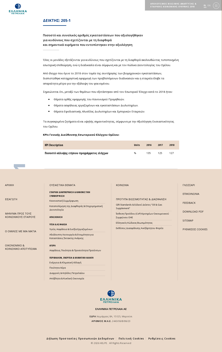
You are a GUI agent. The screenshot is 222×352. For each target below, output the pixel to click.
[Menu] (216, 5)
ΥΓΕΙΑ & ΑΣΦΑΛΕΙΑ (58, 224)
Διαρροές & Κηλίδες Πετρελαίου (67, 273)
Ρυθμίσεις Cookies (161, 338)
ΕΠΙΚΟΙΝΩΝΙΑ (191, 194)
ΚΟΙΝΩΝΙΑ (122, 185)
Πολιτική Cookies (131, 338)
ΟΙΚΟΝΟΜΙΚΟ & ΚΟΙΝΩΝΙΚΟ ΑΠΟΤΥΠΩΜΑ (21, 247)
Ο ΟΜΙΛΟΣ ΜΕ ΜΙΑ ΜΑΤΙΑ (20, 231)
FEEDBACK (189, 202)
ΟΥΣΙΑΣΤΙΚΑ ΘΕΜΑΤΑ (62, 185)
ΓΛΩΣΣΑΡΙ (189, 185)
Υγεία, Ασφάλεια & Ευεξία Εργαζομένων (70, 229)
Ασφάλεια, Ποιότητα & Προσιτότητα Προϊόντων (75, 250)
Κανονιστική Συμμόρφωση (63, 200)
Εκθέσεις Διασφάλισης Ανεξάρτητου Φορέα (139, 228)
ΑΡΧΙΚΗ (9, 185)
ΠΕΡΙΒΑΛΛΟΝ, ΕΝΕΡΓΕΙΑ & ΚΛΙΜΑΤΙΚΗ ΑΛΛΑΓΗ (71, 257)
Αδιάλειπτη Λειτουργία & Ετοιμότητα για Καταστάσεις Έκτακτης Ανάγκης (71, 236)
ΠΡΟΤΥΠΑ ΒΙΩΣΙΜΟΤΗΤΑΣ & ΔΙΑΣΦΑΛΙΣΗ (141, 199)
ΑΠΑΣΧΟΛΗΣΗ (56, 217)
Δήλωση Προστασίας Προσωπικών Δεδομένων (80, 338)
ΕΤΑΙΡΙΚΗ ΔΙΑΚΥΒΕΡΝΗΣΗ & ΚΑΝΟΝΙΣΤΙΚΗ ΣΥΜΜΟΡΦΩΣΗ (69, 194)
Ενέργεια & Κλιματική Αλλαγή (65, 262)
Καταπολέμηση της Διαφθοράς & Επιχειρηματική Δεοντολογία (76, 207)
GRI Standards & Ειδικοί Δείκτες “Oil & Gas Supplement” (139, 206)
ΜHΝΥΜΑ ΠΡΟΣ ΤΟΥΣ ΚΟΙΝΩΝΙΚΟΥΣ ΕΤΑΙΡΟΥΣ (20, 215)
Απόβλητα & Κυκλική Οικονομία (66, 278)
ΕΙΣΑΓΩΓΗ (11, 199)
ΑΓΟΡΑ (52, 245)
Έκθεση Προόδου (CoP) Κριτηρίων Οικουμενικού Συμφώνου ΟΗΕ (142, 215)
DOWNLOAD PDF (193, 211)
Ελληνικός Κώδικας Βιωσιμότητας (134, 222)
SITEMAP (188, 220)
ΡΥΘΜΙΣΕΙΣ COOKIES (195, 229)
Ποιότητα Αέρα (57, 267)
